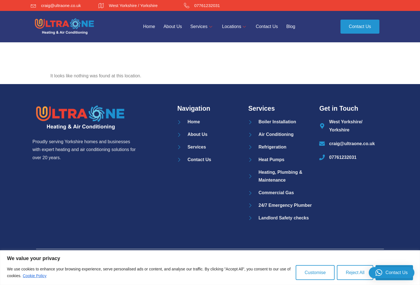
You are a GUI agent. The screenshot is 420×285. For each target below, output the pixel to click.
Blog (290, 26)
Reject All (355, 272)
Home (149, 26)
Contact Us (267, 26)
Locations (235, 26)
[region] (210, 267)
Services (202, 26)
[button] (391, 272)
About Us (173, 26)
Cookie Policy (34, 276)
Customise (314, 272)
